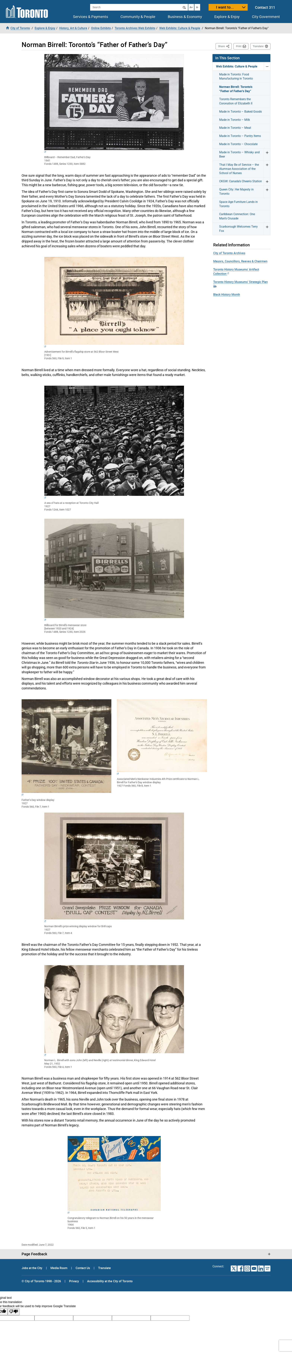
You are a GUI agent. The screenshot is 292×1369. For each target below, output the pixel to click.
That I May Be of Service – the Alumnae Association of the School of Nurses (239, 169)
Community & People (137, 17)
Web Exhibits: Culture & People (236, 66)
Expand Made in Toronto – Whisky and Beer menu (267, 154)
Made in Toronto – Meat (235, 127)
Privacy (74, 1281)
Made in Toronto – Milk (234, 119)
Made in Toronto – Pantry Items (240, 136)
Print (239, 46)
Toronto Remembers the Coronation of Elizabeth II (235, 101)
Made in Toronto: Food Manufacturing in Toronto (236, 76)
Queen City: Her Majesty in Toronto (236, 191)
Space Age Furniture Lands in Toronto (238, 204)
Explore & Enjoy (226, 17)
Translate (258, 46)
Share (225, 46)
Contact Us (83, 1268)
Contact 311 (265, 7)
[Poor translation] (14, 1311)
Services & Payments (90, 17)
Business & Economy (185, 17)
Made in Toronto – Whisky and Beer (239, 154)
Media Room (59, 1268)
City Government (266, 17)
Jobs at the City (32, 1268)
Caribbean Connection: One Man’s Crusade (237, 216)
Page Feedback (34, 1254)
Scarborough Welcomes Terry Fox (238, 229)
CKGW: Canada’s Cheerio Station (240, 181)
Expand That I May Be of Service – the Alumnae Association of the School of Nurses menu (267, 169)
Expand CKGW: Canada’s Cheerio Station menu (267, 181)
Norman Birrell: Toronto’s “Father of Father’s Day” (235, 89)
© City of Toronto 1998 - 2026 (41, 1281)
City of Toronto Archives (229, 253)
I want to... (225, 7)
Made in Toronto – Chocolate (238, 144)
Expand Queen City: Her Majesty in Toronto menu (267, 191)
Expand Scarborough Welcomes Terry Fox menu (267, 229)
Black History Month (226, 294)
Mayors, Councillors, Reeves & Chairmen (240, 261)
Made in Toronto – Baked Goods (240, 111)
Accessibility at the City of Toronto (110, 1281)
